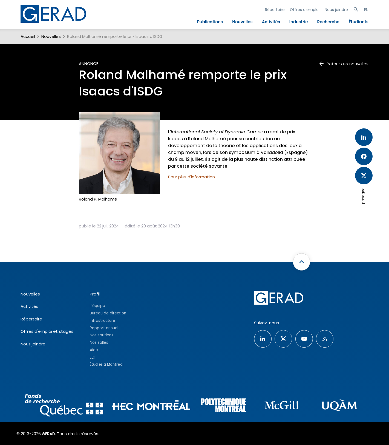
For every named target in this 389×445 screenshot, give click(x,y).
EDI (92, 357)
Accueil (28, 36)
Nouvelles (242, 22)
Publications (210, 22)
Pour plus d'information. (192, 177)
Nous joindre (336, 9)
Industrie (298, 22)
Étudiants (358, 22)
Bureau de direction (108, 313)
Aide (94, 350)
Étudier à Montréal (106, 364)
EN (366, 9)
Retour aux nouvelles (343, 64)
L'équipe (97, 305)
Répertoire (275, 9)
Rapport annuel (104, 328)
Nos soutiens (101, 335)
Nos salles (99, 342)
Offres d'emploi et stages (47, 331)
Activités (271, 22)
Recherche (328, 22)
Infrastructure (102, 320)
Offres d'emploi (304, 9)
